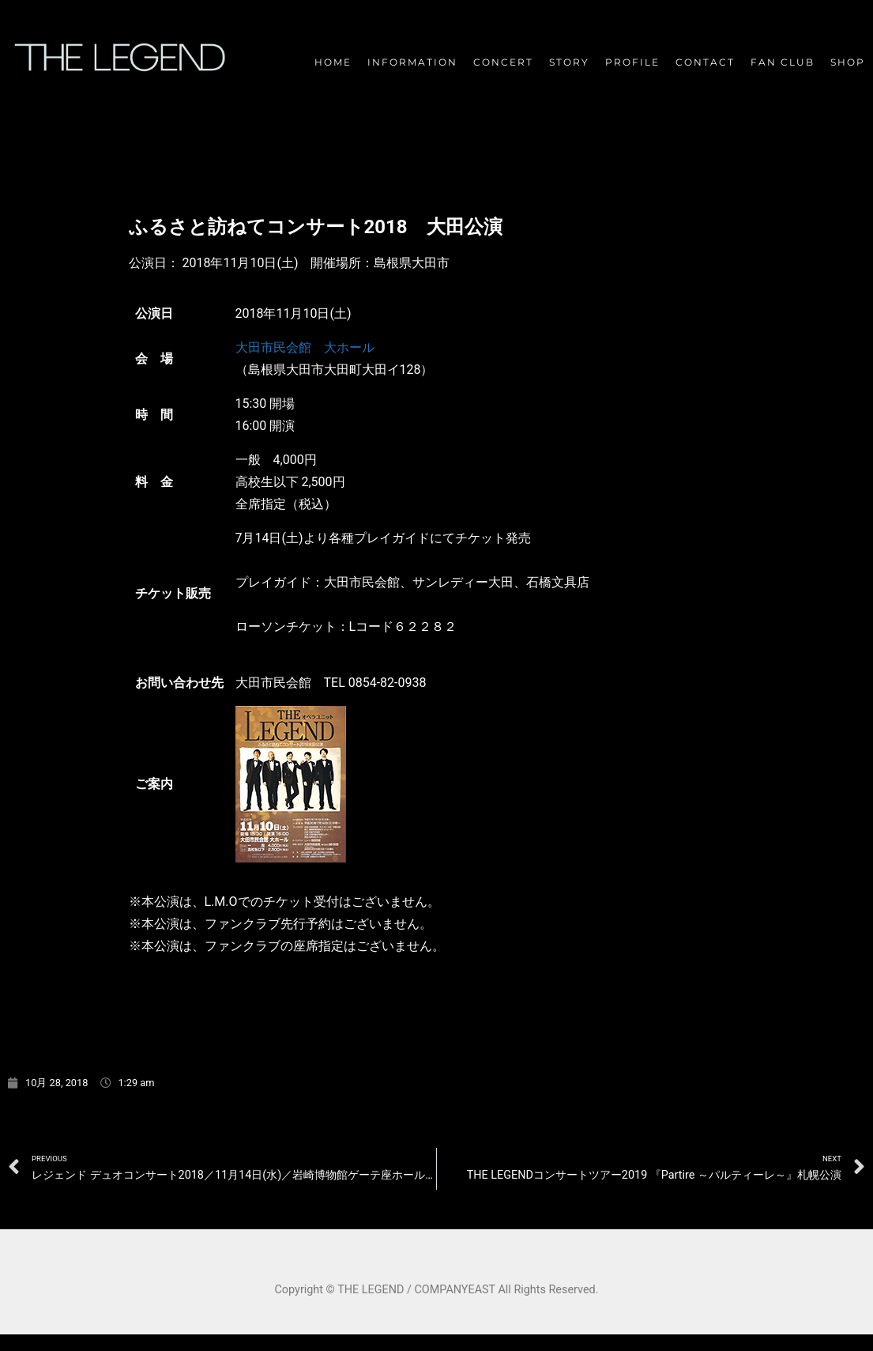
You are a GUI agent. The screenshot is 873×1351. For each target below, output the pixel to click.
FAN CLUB (783, 62)
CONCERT (503, 62)
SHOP (847, 62)
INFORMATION (412, 62)
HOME (333, 62)
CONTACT (705, 62)
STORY (569, 62)
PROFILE (632, 62)
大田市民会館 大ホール (304, 347)
